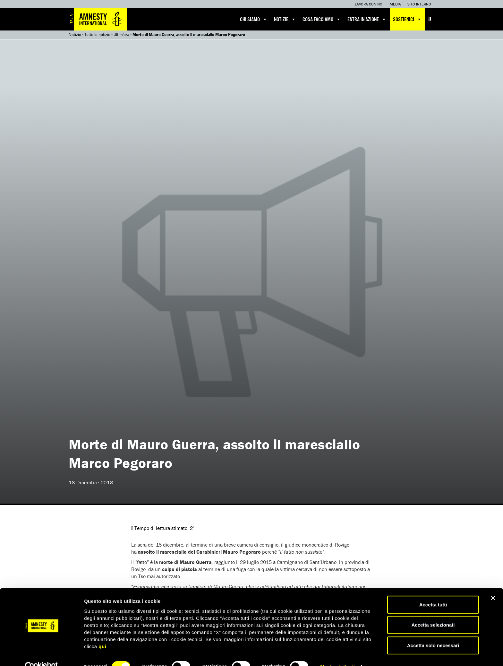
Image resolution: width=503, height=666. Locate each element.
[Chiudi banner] (493, 584)
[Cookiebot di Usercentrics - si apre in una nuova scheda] (41, 653)
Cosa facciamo (322, 19)
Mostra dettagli (337, 653)
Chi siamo (254, 19)
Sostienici (407, 19)
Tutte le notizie (97, 34)
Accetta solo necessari (433, 632)
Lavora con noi (369, 4)
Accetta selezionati (433, 611)
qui (102, 633)
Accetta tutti (433, 591)
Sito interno (419, 4)
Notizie (285, 19)
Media (395, 4)
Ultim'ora (121, 34)
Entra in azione (367, 19)
